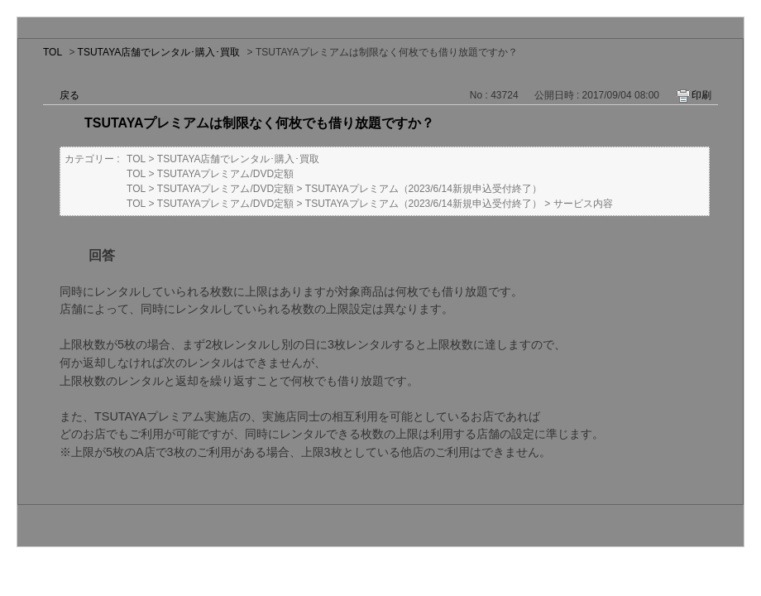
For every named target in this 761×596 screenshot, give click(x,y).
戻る (69, 95)
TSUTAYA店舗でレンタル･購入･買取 (159, 52)
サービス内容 (583, 203)
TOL (52, 52)
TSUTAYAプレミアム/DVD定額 (225, 174)
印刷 (701, 95)
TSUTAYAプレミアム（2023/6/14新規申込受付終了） (423, 189)
